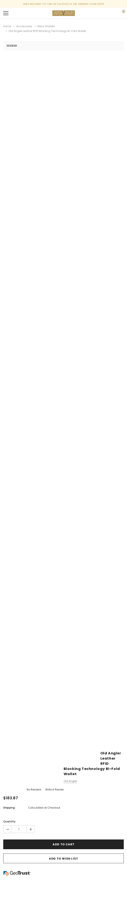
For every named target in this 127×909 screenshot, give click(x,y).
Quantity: (9, 821)
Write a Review (54, 789)
